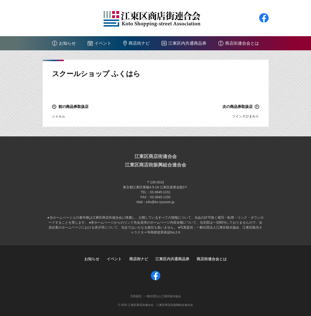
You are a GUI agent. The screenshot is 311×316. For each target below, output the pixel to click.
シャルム (58, 116)
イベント (102, 43)
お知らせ (67, 43)
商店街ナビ (139, 43)
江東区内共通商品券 (187, 43)
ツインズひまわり (245, 116)
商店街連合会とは (242, 43)
